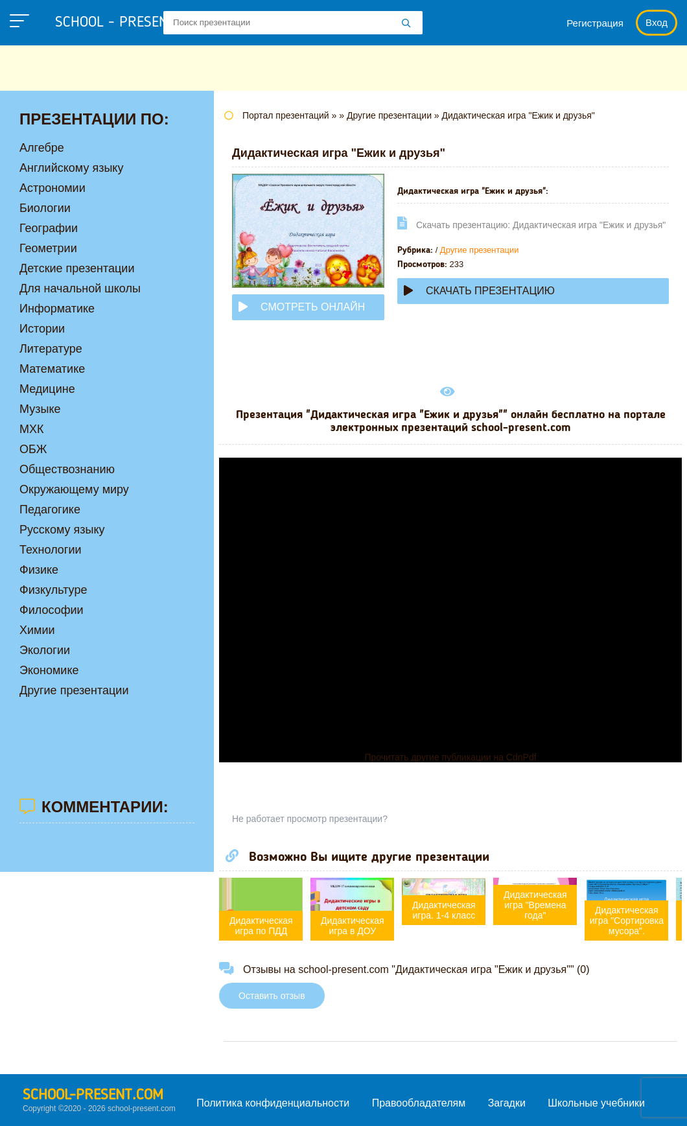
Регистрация (594, 23)
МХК (31, 429)
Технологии (50, 549)
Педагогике (49, 509)
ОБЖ (33, 449)
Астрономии (52, 188)
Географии (48, 228)
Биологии (45, 208)
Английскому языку (71, 167)
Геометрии (48, 248)
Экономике (49, 670)
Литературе (50, 348)
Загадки (507, 1102)
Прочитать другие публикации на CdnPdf (450, 757)
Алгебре (41, 147)
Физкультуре (53, 589)
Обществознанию (67, 469)
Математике (52, 368)
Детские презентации (76, 268)
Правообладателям (419, 1102)
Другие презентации (479, 250)
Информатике (57, 308)
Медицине (47, 388)
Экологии (44, 650)
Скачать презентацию (479, 290)
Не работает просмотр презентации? (310, 819)
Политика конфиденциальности (272, 1102)
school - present (126, 22)
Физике (38, 569)
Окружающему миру (74, 489)
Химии (37, 630)
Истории (42, 328)
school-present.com (93, 1095)
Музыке (39, 409)
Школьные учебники (596, 1102)
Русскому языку (61, 529)
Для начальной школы (80, 288)
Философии (51, 610)
